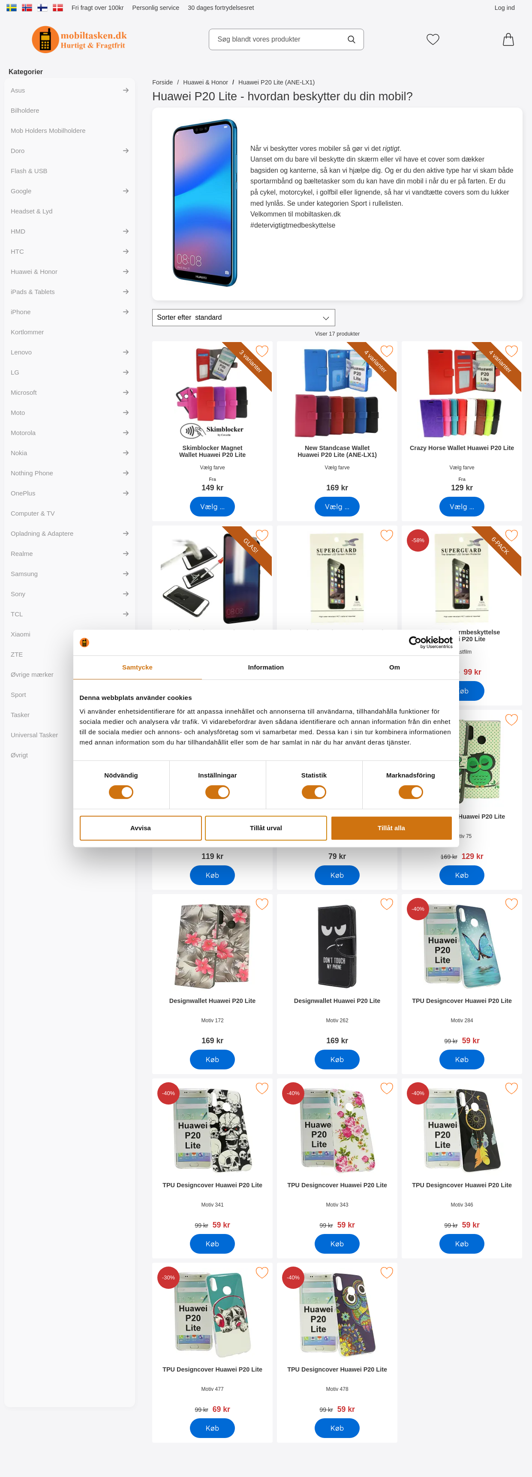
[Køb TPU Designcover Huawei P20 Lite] (462, 1059)
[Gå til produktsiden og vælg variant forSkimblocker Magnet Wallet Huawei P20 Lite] (212, 506)
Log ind (505, 7)
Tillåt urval (266, 828)
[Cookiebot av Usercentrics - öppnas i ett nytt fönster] (415, 642)
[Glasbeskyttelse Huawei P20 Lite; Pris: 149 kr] (212, 603)
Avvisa (140, 828)
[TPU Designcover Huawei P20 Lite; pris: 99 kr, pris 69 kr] (212, 1341)
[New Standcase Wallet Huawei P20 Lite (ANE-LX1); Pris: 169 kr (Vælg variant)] (337, 419)
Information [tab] (266, 667)
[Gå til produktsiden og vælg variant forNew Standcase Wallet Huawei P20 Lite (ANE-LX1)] (337, 506)
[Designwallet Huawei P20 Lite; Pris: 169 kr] (212, 972)
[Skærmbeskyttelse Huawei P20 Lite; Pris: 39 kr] (337, 603)
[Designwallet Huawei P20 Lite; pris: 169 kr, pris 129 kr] (462, 788)
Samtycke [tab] (137, 667)
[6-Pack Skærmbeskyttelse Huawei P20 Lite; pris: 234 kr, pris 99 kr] (462, 603)
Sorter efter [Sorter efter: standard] (189, 317)
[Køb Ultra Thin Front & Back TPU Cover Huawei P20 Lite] (212, 875)
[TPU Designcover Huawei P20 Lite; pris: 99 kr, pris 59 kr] (462, 972)
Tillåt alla (391, 828)
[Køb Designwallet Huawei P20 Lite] (462, 875)
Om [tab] (394, 667)
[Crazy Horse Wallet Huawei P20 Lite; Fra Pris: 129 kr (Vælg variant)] (462, 419)
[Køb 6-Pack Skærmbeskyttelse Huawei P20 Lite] (462, 691)
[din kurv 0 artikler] (510, 39)
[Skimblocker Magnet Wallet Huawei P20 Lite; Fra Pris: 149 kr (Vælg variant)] (212, 419)
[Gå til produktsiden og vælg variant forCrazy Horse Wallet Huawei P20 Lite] (462, 506)
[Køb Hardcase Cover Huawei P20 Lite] (337, 875)
